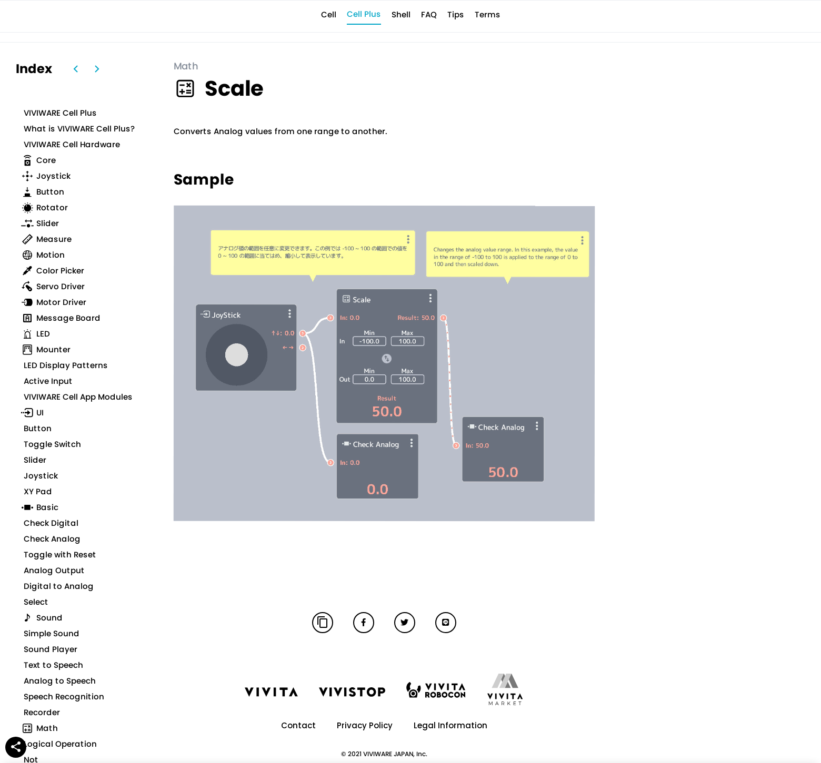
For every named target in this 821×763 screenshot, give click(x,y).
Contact (298, 725)
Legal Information (450, 725)
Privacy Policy (365, 725)
